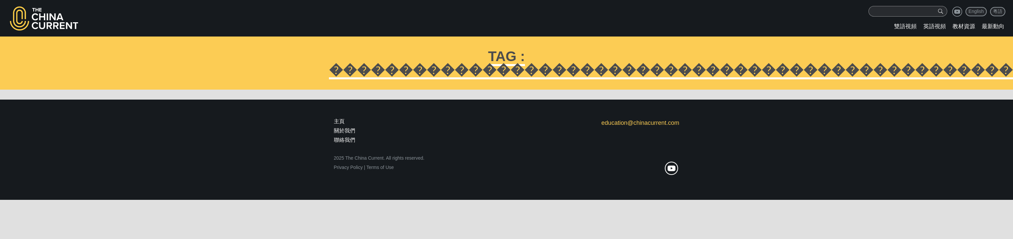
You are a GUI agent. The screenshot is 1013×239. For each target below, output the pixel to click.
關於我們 (344, 130)
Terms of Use (380, 167)
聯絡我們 (344, 140)
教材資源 (964, 26)
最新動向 (993, 26)
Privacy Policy (348, 167)
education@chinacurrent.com (640, 123)
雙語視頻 (905, 26)
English (976, 11)
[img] (940, 11)
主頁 (339, 121)
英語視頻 (934, 26)
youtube (957, 12)
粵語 (997, 11)
